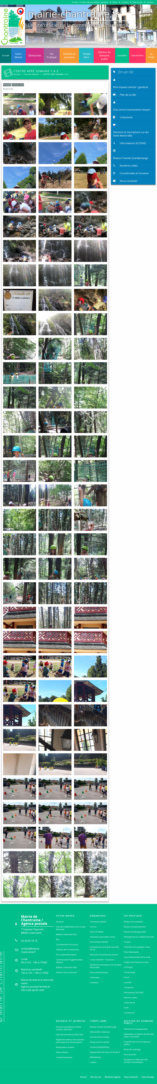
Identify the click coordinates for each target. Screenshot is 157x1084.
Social (126, 977)
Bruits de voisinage (132, 1049)
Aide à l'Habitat (96, 932)
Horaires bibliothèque (99, 1047)
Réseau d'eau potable (133, 921)
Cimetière (94, 982)
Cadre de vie (129, 1002)
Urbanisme (95, 977)
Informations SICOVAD (133, 992)
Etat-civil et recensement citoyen (104, 954)
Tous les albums (31, 74)
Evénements (137, 55)
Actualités (122, 55)
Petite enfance (62, 1052)
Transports (129, 987)
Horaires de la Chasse (99, 1037)
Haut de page (148, 1077)
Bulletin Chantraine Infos (66, 967)
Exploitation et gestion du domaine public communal (139, 1035)
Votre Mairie (18, 55)
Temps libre (86, 55)
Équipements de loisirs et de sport (105, 1052)
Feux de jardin (130, 1054)
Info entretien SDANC (99, 942)
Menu (115, 2)
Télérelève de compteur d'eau (137, 947)
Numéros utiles (130, 997)
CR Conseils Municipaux (66, 954)
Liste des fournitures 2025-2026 (69, 1034)
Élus (57, 939)
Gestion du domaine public (104, 55)
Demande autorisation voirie (102, 937)
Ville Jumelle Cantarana (100, 1032)
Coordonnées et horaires (67, 944)
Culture (93, 1062)
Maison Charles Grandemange (103, 1027)
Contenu (125, 2)
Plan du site (138, 2)
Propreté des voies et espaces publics (137, 1043)
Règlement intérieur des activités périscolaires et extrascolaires (70, 1041)
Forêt (126, 1007)
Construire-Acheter (98, 921)
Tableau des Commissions (67, 949)
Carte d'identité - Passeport (102, 959)
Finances (59, 921)
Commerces (129, 1012)
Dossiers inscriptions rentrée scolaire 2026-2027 (68, 1028)
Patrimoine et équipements (135, 1029)
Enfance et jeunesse (69, 55)
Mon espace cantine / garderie (95, 2)
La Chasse (128, 967)
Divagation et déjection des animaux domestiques (136, 1060)
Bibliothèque (95, 1057)
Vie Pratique (52, 55)
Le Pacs (93, 926)
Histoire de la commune (66, 972)
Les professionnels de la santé (137, 957)
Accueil (75, 2)
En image (151, 55)
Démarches (34, 55)
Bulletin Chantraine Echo (66, 934)
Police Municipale (131, 952)
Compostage (129, 972)
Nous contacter (131, 1077)
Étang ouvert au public (99, 1042)
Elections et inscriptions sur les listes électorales (105, 966)
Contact (150, 2)
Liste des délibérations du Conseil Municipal (70, 928)
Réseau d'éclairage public (135, 932)
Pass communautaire (99, 972)
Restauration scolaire (65, 1047)
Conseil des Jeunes (64, 1057)
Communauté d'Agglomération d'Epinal (69, 961)
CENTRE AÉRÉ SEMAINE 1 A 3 (55, 74)
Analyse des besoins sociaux (136, 962)
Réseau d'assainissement (135, 926)
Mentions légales (113, 1077)
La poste (127, 982)
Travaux (127, 942)
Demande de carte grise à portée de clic (104, 948)
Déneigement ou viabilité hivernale (139, 937)
